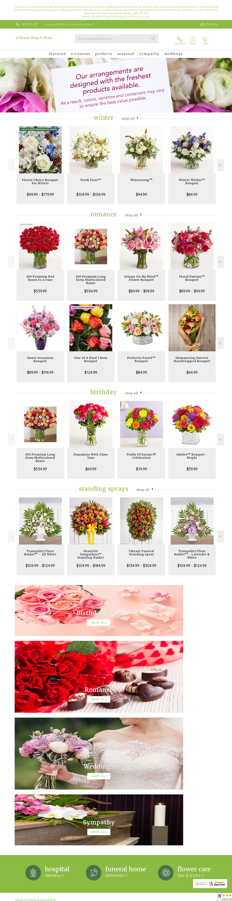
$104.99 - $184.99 (90, 562)
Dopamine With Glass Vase (91, 453)
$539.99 (40, 288)
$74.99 (141, 466)
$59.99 (192, 466)
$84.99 (192, 191)
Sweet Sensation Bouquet (40, 356)
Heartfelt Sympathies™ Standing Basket (90, 551)
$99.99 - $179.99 (40, 191)
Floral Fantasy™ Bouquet (192, 275)
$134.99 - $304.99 (141, 562)
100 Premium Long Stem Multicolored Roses (91, 277)
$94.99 (141, 191)
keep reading (136, 770)
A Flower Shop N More (34, 38)
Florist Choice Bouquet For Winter (40, 178)
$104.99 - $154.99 (90, 191)
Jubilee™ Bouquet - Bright (192, 453)
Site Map (208, 897)
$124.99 (90, 369)
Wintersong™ (141, 177)
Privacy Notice (165, 897)
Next (220, 162)
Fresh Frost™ (91, 177)
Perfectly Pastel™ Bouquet (141, 356)
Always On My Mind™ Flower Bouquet (141, 275)
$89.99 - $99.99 (141, 288)
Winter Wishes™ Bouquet (192, 178)
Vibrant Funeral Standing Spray (141, 549)
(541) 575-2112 (29, 24)
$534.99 (90, 288)
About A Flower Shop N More (35, 764)
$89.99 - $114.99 (40, 369)
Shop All (128, 115)
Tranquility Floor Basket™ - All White (40, 549)
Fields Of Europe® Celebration (141, 453)
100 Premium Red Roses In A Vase (40, 275)
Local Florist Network (188, 897)
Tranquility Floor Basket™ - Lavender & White (192, 551)
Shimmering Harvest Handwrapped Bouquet (192, 356)
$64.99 (192, 369)
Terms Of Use (146, 897)
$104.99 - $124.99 (40, 562)
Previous (11, 162)
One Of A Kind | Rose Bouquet (90, 356)
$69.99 (90, 466)
